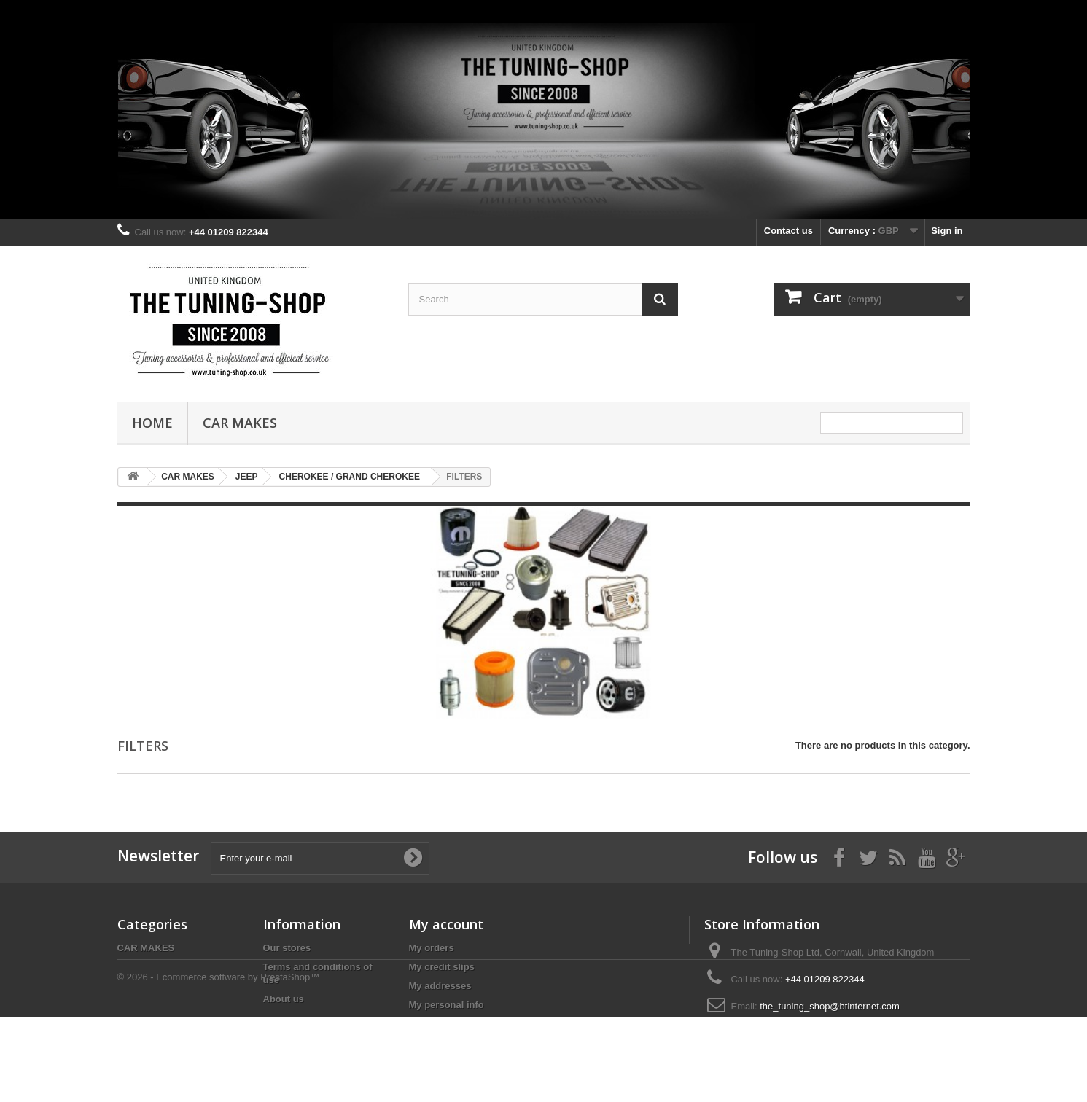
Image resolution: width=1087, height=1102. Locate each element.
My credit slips (442, 966)
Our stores (287, 947)
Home (152, 422)
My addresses (440, 985)
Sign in (946, 230)
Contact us (788, 230)
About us (283, 998)
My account (446, 924)
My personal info (446, 1004)
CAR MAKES (240, 422)
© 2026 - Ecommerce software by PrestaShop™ (218, 1062)
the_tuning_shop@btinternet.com (830, 1006)
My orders (431, 947)
